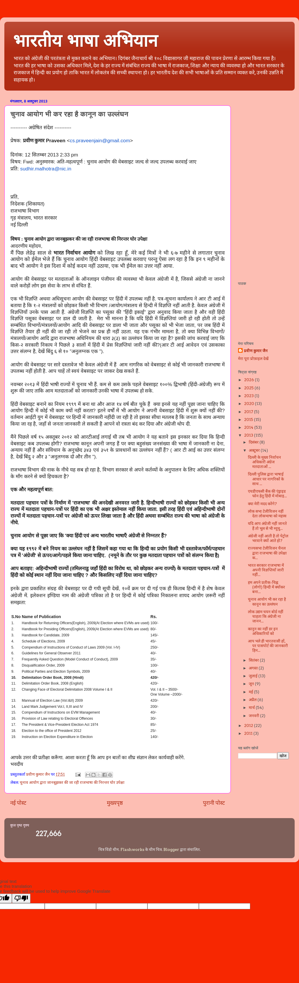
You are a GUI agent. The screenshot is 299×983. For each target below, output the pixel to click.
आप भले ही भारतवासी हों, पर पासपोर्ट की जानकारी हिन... (268, 646)
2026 (249, 379)
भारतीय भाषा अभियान (85, 41)
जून (252, 683)
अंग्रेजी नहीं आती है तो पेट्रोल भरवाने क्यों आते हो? (268, 538)
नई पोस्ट (18, 803)
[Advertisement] (261, 184)
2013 (249, 435)
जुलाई (253, 676)
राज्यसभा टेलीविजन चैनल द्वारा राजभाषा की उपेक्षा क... (267, 553)
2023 (249, 395)
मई (251, 691)
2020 (249, 403)
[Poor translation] (21, 898)
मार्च (252, 707)
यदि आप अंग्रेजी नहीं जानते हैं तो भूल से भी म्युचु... (267, 525)
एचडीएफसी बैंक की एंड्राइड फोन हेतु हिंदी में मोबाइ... (267, 493)
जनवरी (254, 715)
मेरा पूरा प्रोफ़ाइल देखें (253, 358)
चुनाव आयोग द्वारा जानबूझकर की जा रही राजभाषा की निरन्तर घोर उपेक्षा (72, 782)
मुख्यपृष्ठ (115, 803)
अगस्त (254, 668)
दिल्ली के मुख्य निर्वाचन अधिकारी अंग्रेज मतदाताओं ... (264, 462)
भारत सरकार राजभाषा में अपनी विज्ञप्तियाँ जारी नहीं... (266, 570)
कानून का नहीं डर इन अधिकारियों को (263, 631)
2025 (249, 388)
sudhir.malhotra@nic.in (45, 169)
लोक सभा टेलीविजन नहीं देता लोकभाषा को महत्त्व (267, 513)
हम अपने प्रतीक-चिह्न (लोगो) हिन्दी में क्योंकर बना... (266, 587)
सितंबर (254, 660)
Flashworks (132, 849)
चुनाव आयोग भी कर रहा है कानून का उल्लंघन (267, 601)
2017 (249, 411)
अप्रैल (253, 699)
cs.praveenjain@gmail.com (100, 140)
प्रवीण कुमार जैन (256, 350)
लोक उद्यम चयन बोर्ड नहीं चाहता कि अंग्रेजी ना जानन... (265, 616)
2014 (249, 427)
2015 (249, 419)
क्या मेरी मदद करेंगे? (262, 503)
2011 (248, 733)
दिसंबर (254, 442)
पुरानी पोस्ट (214, 803)
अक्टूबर (255, 450)
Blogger (171, 849)
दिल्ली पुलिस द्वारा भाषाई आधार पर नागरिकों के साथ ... (266, 479)
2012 (249, 725)
